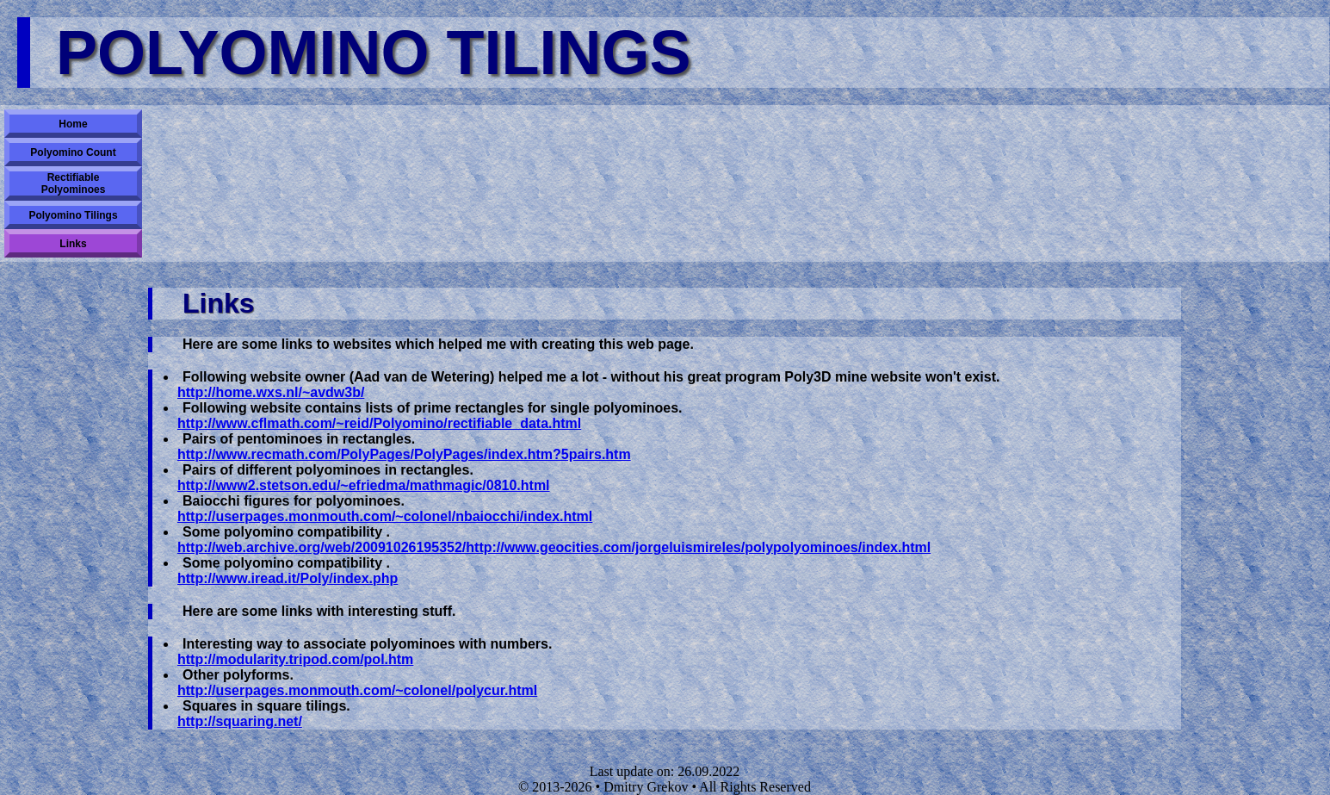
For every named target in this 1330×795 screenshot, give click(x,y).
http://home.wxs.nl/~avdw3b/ (270, 392)
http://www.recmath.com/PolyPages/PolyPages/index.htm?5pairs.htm (404, 454)
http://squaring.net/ (239, 721)
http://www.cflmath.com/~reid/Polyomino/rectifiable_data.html (379, 423)
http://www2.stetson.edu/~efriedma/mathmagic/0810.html (363, 485)
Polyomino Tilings (72, 215)
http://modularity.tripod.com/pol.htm (295, 659)
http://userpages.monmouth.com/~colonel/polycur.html (357, 690)
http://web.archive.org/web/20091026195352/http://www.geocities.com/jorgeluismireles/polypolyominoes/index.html (554, 547)
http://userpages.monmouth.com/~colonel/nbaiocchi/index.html (384, 516)
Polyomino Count (72, 152)
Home (73, 124)
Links (72, 244)
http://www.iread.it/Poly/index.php (287, 578)
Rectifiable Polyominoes (73, 183)
